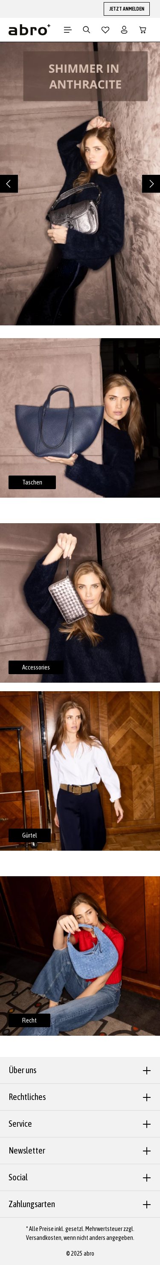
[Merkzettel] (105, 29)
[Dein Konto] (124, 29)
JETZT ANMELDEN (126, 9)
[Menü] (67, 29)
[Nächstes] (151, 184)
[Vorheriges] (9, 184)
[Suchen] (86, 29)
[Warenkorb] (142, 29)
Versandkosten (43, 1237)
